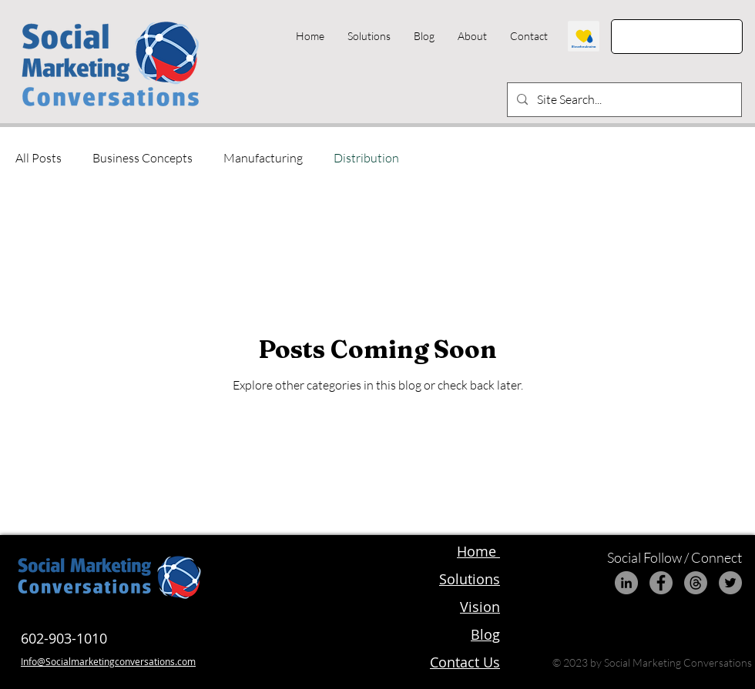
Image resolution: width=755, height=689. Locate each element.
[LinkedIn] (626, 582)
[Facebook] (661, 582)
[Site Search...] (623, 99)
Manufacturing (263, 158)
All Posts (38, 158)
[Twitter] (730, 582)
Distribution (366, 158)
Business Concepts (142, 158)
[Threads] (695, 582)
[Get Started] (677, 36)
